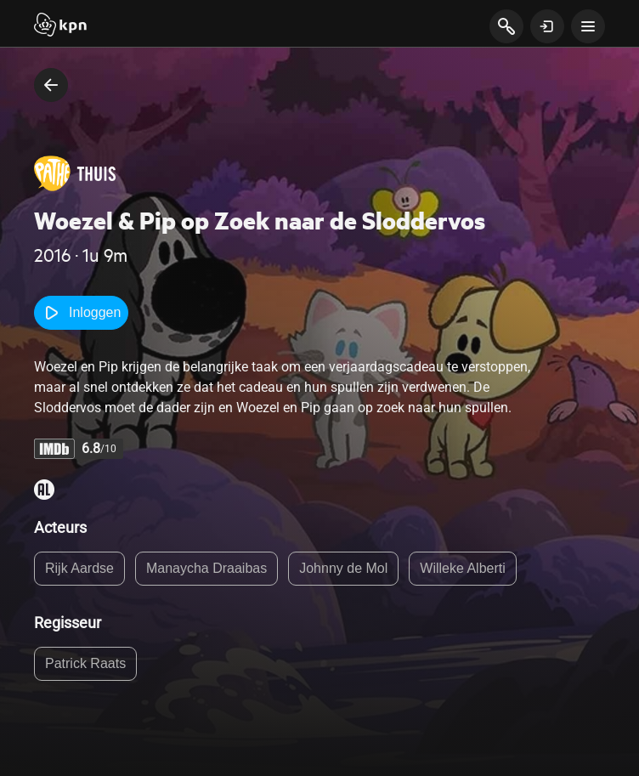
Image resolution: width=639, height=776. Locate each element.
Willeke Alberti (462, 568)
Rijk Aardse (79, 568)
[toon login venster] (547, 26)
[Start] (60, 26)
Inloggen (81, 312)
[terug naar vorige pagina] (51, 85)
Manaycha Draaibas (206, 568)
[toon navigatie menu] (588, 26)
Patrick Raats (85, 663)
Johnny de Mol (343, 568)
